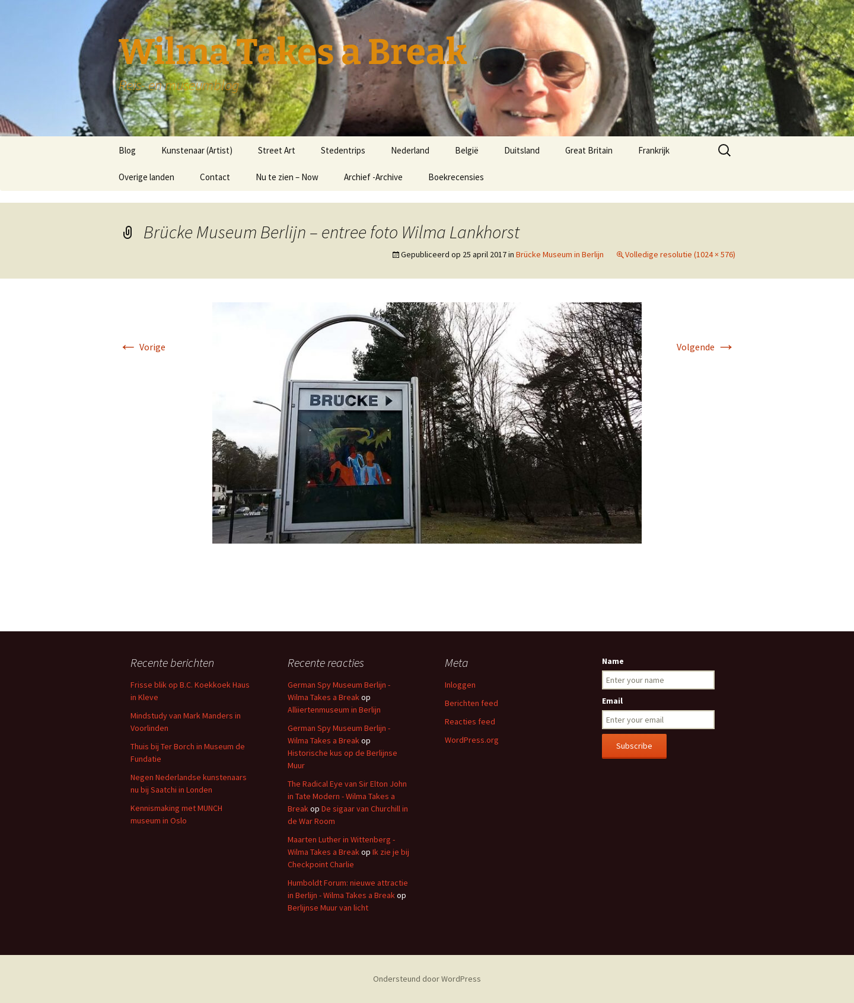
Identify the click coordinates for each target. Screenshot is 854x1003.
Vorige (142, 347)
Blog (127, 150)
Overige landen (146, 177)
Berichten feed (471, 703)
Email (612, 700)
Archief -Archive (373, 177)
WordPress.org (472, 739)
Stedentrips (343, 150)
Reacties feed (470, 721)
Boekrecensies (456, 177)
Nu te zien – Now (287, 177)
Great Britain (589, 150)
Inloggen (460, 684)
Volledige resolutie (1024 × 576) (680, 254)
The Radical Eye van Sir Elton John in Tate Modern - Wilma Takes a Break (347, 796)
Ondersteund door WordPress (427, 978)
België (467, 150)
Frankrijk (654, 150)
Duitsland (522, 150)
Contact (215, 177)
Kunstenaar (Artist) (196, 150)
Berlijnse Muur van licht (328, 907)
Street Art (276, 150)
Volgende (706, 347)
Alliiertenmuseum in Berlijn (334, 709)
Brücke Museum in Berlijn (560, 254)
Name (613, 661)
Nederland (410, 150)
